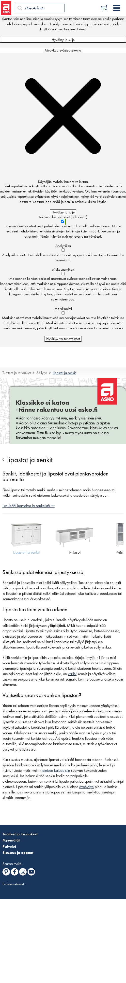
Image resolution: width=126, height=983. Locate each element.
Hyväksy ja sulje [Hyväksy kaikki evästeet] (63, 39)
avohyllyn (86, 786)
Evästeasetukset (13, 884)
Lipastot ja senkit (64, 372)
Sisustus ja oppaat (17, 852)
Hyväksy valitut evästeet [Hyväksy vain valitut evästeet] (63, 338)
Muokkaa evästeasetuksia (63, 50)
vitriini (72, 673)
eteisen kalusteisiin (56, 770)
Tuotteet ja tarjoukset (16, 372)
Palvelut (9, 846)
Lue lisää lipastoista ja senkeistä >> (28, 505)
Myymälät (11, 840)
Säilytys (41, 372)
